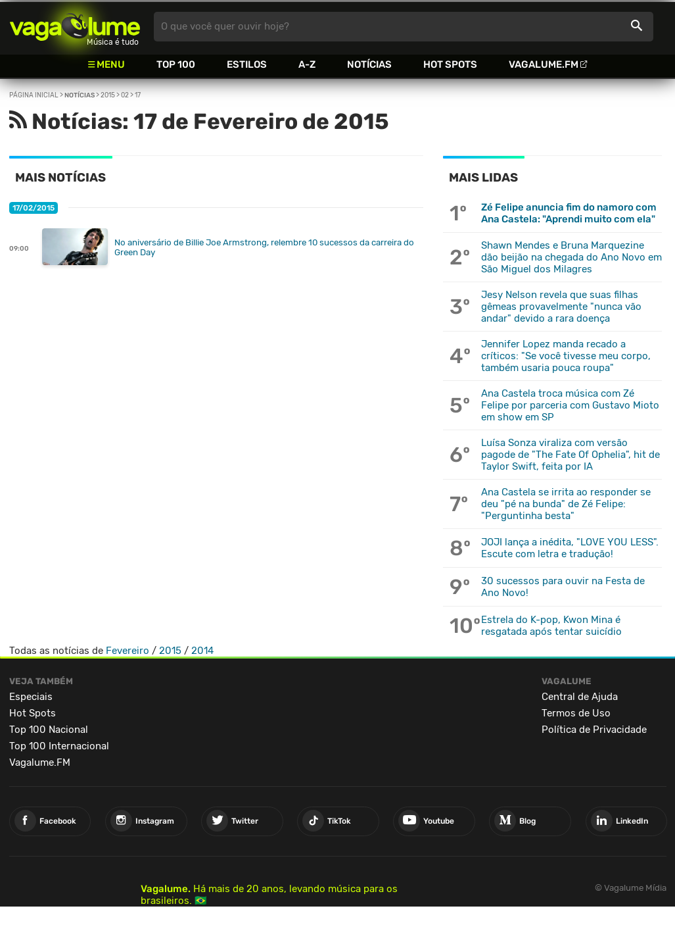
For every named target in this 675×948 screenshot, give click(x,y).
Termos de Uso (576, 713)
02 (125, 95)
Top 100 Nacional (48, 730)
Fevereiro (127, 651)
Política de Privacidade (594, 730)
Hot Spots (450, 64)
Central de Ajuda (580, 697)
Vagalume (75, 26)
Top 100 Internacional (59, 746)
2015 (108, 95)
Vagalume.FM (543, 64)
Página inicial (33, 95)
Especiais (31, 697)
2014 (202, 651)
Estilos (247, 64)
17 (138, 95)
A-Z (306, 64)
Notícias (369, 64)
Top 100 (175, 64)
